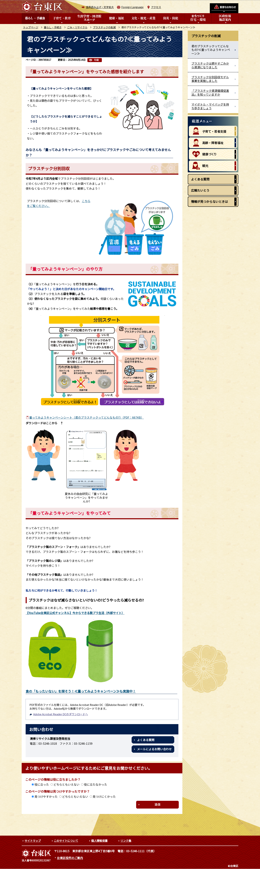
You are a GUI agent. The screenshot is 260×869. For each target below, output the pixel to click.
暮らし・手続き (53, 27)
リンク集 (125, 840)
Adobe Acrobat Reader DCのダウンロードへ (58, 714)
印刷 (96, 60)
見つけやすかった (46, 796)
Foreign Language (132, 7)
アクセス (156, 7)
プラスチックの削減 (104, 27)
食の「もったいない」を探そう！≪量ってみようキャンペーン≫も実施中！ (81, 691)
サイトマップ (33, 840)
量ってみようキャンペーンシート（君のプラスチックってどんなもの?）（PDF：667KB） (86, 417)
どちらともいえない (66, 784)
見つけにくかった (104, 796)
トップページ (30, 27)
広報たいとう (200, 190)
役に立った (41, 784)
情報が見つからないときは (209, 201)
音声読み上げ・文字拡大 (100, 7)
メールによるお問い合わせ (154, 749)
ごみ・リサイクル (77, 27)
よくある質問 (145, 740)
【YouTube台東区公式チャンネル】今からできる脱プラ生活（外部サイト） (75, 613)
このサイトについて (66, 840)
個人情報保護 (99, 840)
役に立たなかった (95, 784)
